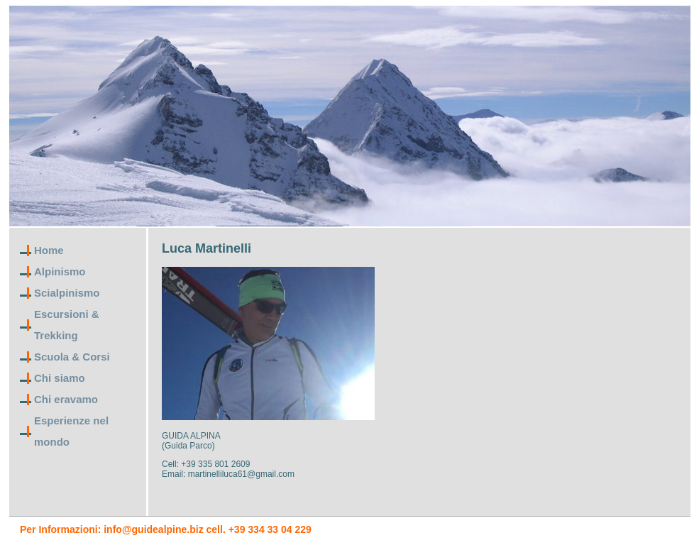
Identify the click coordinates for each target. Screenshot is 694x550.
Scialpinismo (67, 293)
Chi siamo (59, 378)
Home (49, 250)
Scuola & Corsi (72, 357)
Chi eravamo (66, 399)
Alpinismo (60, 271)
